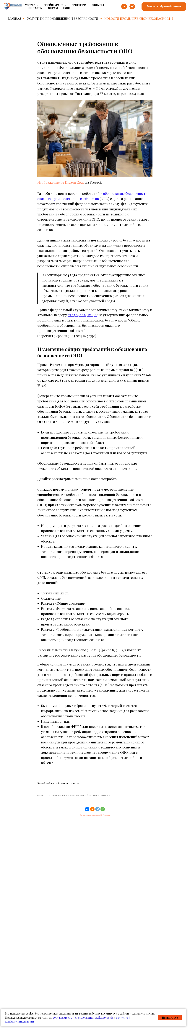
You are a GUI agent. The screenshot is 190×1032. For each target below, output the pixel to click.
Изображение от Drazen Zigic (61, 185)
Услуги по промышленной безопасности (62, 18)
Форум (53, 8)
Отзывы (98, 5)
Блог (66, 8)
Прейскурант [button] (54, 5)
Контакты (35, 8)
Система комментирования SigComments (94, 818)
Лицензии (79, 5)
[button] (164, 6)
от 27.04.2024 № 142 (82, 318)
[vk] (124, 6)
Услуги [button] (30, 5)
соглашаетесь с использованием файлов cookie (83, 1017)
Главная (14, 18)
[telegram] (132, 6)
